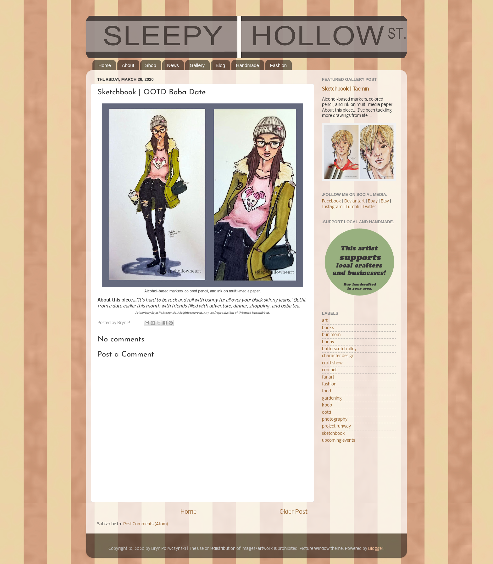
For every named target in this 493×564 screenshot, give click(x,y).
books (328, 328)
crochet (329, 370)
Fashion (278, 65)
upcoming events (338, 440)
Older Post (294, 512)
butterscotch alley (339, 349)
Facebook (331, 201)
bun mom (331, 335)
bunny (328, 342)
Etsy (385, 201)
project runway (336, 426)
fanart (328, 377)
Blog (220, 65)
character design (338, 356)
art (325, 320)
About (128, 65)
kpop (327, 405)
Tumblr (353, 207)
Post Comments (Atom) (145, 524)
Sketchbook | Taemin (345, 89)
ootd (326, 412)
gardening (332, 398)
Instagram (332, 207)
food (326, 391)
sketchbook (333, 433)
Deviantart (354, 201)
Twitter (369, 207)
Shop (150, 65)
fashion (329, 384)
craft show (332, 363)
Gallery (197, 65)
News (173, 65)
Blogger (375, 548)
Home (104, 65)
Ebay (373, 201)
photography (334, 419)
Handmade (247, 65)
